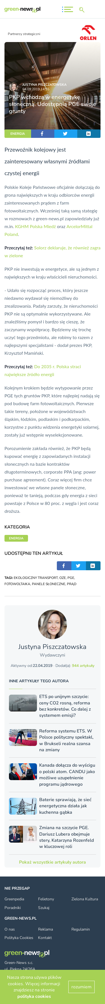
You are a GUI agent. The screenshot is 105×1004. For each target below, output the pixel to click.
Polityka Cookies (18, 937)
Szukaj (43, 907)
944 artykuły (83, 665)
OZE (62, 578)
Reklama (45, 929)
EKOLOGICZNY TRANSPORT (36, 578)
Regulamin (80, 929)
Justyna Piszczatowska (44, 84)
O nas (9, 929)
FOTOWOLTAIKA (17, 584)
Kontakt (45, 937)
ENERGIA (17, 133)
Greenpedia (14, 899)
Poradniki (12, 907)
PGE (70, 578)
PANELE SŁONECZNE (48, 584)
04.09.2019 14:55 (35, 89)
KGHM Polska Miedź (35, 226)
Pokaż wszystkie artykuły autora (52, 862)
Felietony (46, 899)
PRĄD (71, 584)
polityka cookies (34, 996)
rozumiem (81, 987)
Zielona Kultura (84, 899)
